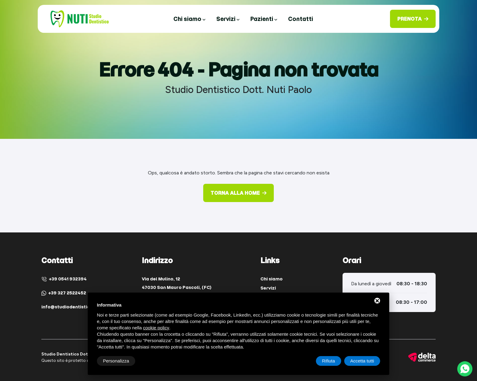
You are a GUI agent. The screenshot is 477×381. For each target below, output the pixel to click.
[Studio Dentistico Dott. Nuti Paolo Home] (79, 18)
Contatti (300, 18)
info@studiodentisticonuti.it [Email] (73, 307)
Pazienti (263, 18)
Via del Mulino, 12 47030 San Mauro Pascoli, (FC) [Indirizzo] (176, 283)
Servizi (227, 18)
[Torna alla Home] (238, 193)
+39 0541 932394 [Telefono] (64, 279)
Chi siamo (189, 18)
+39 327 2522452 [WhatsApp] (63, 293)
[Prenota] (413, 19)
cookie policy (156, 327)
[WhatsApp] (464, 368)
